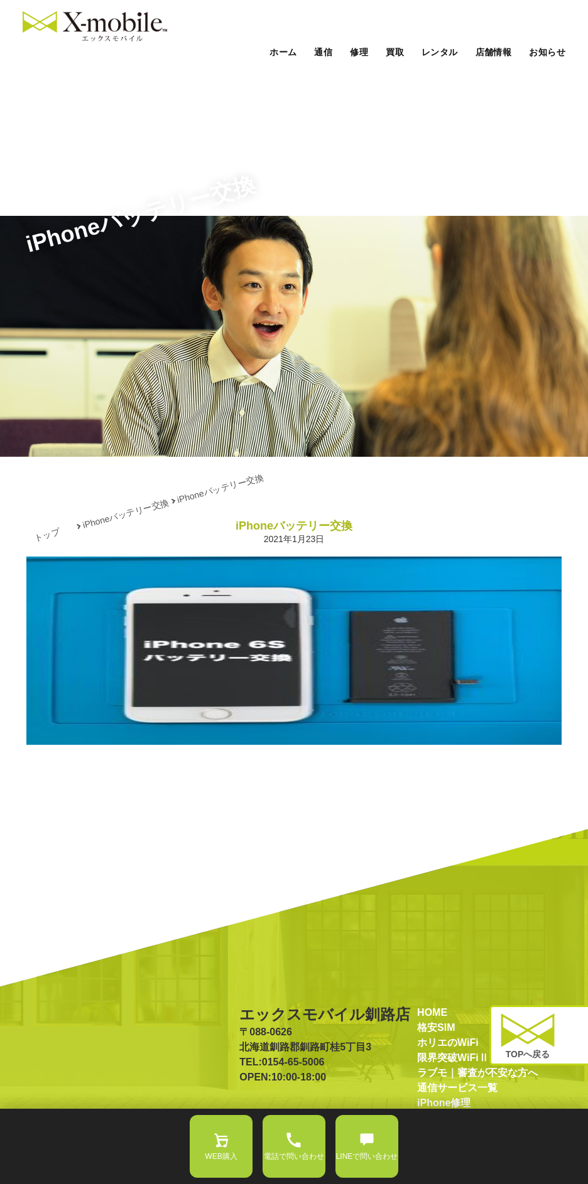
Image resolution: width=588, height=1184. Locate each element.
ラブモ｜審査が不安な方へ (477, 1072)
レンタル (440, 52)
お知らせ (547, 52)
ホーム (283, 52)
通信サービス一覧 (457, 1087)
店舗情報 (494, 52)
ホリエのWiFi (448, 1042)
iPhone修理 (444, 1102)
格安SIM (436, 1027)
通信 (323, 52)
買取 (395, 52)
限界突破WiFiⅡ (453, 1057)
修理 (359, 52)
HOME (432, 1012)
